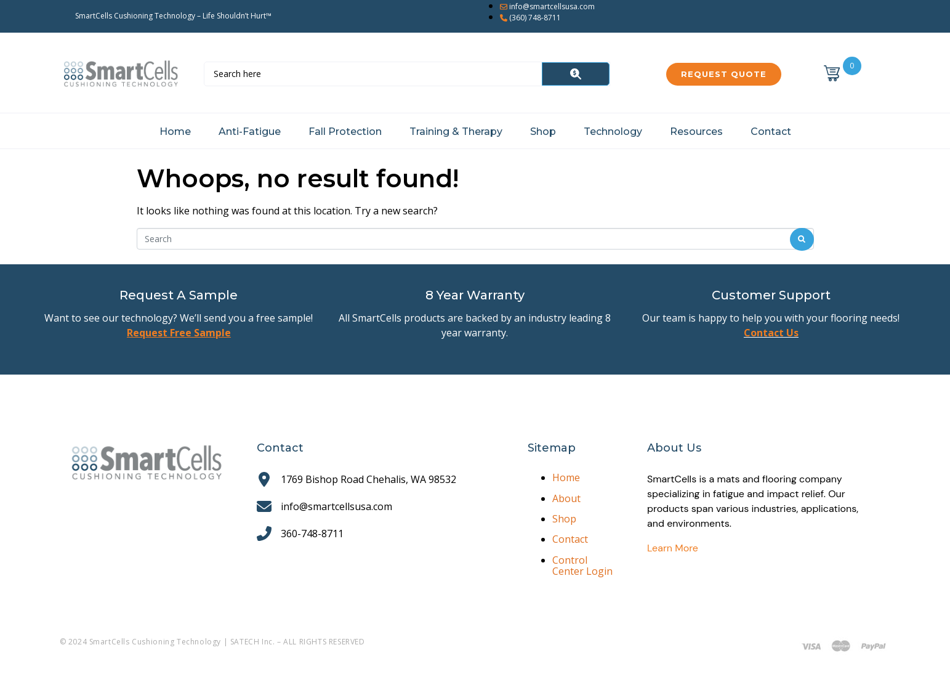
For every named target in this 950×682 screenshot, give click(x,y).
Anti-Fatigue (250, 131)
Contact (771, 131)
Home (175, 131)
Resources (696, 131)
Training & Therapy (455, 131)
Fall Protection (345, 131)
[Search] (576, 74)
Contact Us (771, 332)
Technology (613, 131)
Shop (543, 131)
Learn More (672, 548)
